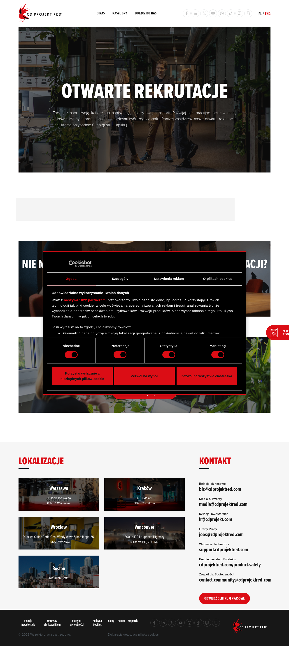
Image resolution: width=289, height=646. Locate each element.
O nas (101, 13)
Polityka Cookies (97, 622)
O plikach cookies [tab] (217, 278)
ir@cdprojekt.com (216, 519)
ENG (267, 13)
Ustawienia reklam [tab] (169, 278)
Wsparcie (133, 621)
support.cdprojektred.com (224, 549)
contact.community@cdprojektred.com (236, 580)
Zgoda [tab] (71, 278)
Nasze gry (119, 13)
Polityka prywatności (77, 622)
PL (260, 13)
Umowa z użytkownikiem (52, 622)
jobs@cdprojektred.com (221, 534)
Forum (121, 621)
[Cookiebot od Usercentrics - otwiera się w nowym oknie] (72, 263)
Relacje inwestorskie (28, 622)
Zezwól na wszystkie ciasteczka (206, 376)
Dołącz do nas (145, 13)
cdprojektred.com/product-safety (230, 564)
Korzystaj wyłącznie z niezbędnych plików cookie (82, 376)
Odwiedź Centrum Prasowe (224, 598)
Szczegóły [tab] (120, 278)
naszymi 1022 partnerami (85, 300)
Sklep (111, 621)
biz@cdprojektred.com (220, 489)
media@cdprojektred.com (223, 504)
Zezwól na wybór (144, 376)
